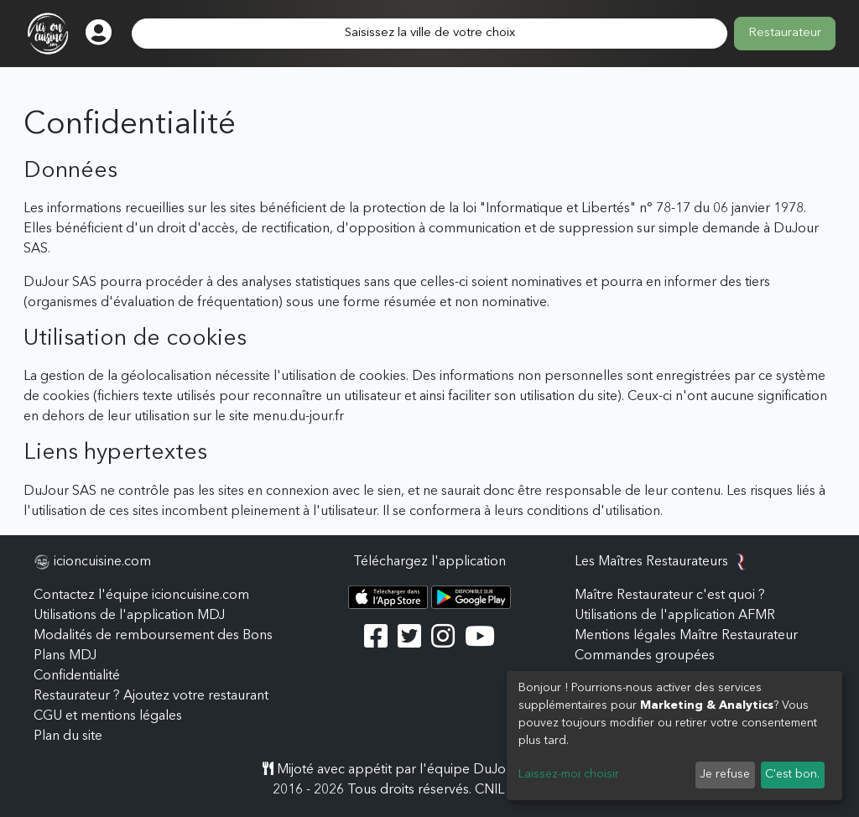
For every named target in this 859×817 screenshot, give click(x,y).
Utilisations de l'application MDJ (129, 615)
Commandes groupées (645, 656)
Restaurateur (784, 33)
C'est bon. (792, 774)
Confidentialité (77, 676)
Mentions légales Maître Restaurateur (686, 636)
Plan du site (68, 736)
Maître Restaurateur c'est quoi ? (670, 595)
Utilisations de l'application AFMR (675, 615)
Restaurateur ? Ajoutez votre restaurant (151, 696)
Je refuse (725, 774)
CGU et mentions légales (108, 716)
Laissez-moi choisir (568, 774)
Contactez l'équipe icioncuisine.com (141, 595)
